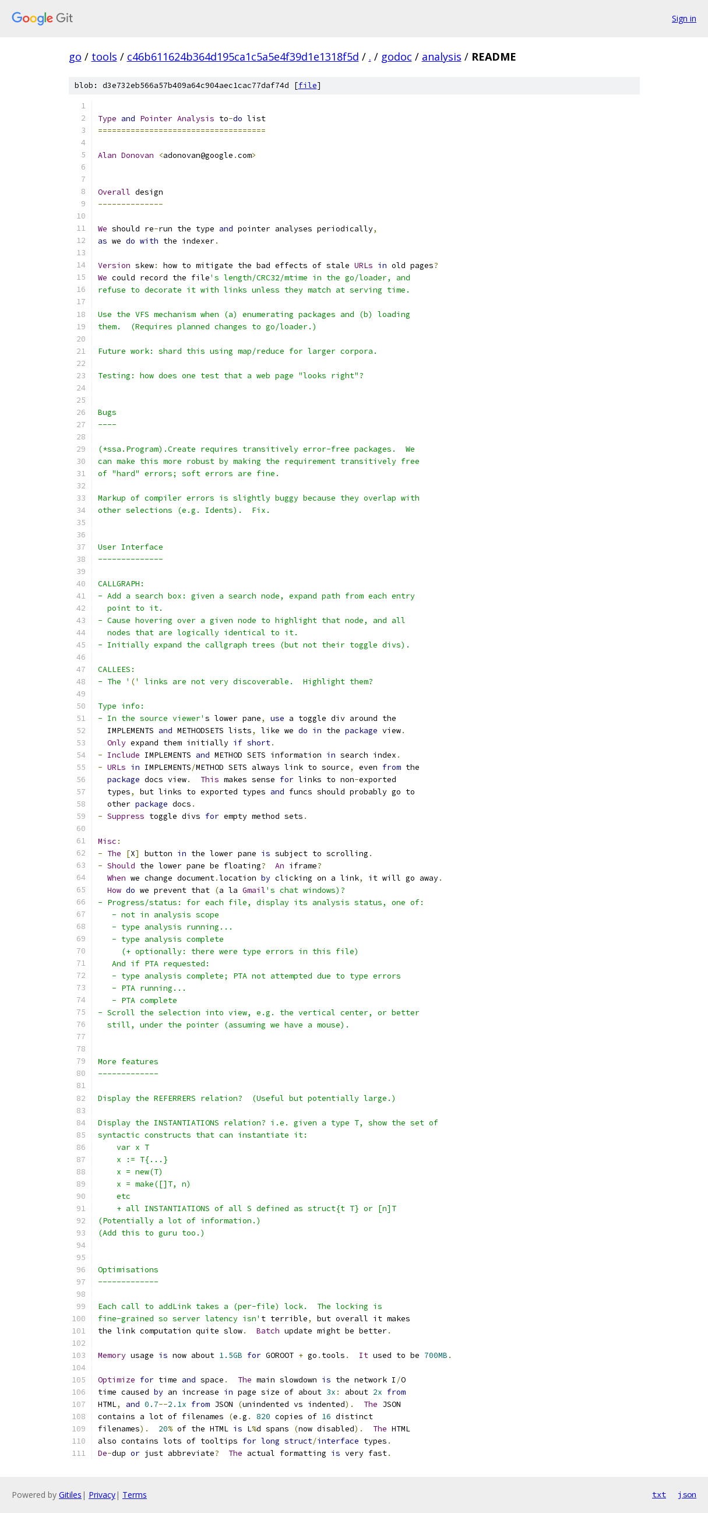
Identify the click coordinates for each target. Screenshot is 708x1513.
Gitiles (70, 1494)
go (75, 57)
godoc (396, 57)
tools (104, 57)
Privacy (102, 1494)
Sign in (684, 18)
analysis (442, 57)
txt (659, 1494)
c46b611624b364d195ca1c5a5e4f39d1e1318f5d (243, 57)
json (687, 1494)
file (307, 85)
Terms (134, 1494)
